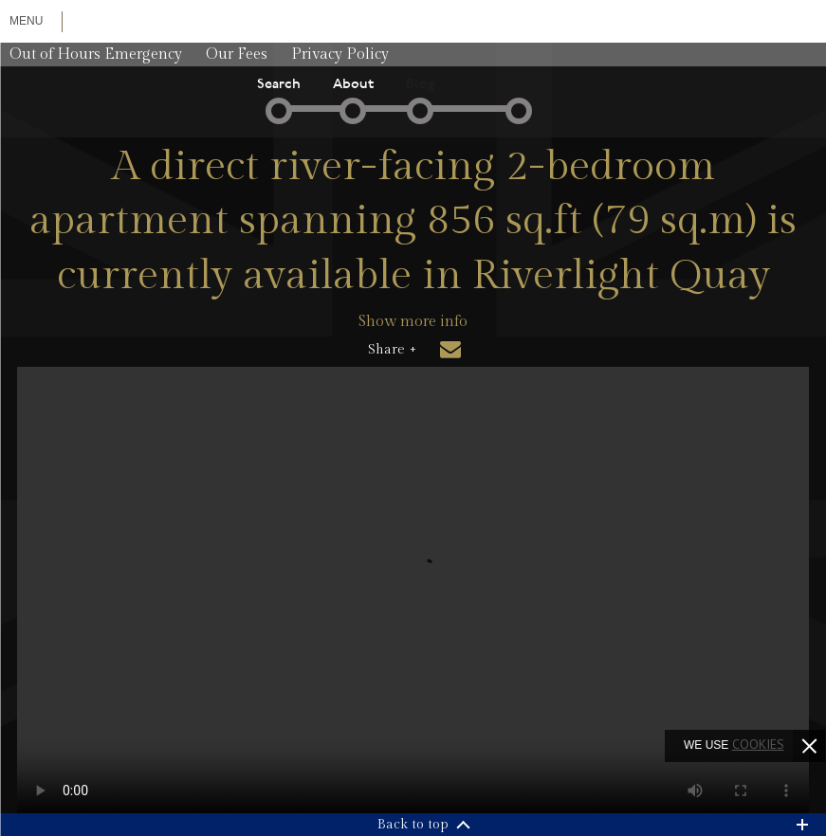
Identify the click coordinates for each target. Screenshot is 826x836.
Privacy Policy (340, 54)
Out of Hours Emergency (95, 54)
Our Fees (236, 54)
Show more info (413, 322)
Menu (26, 20)
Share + (392, 349)
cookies (758, 744)
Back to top (413, 824)
